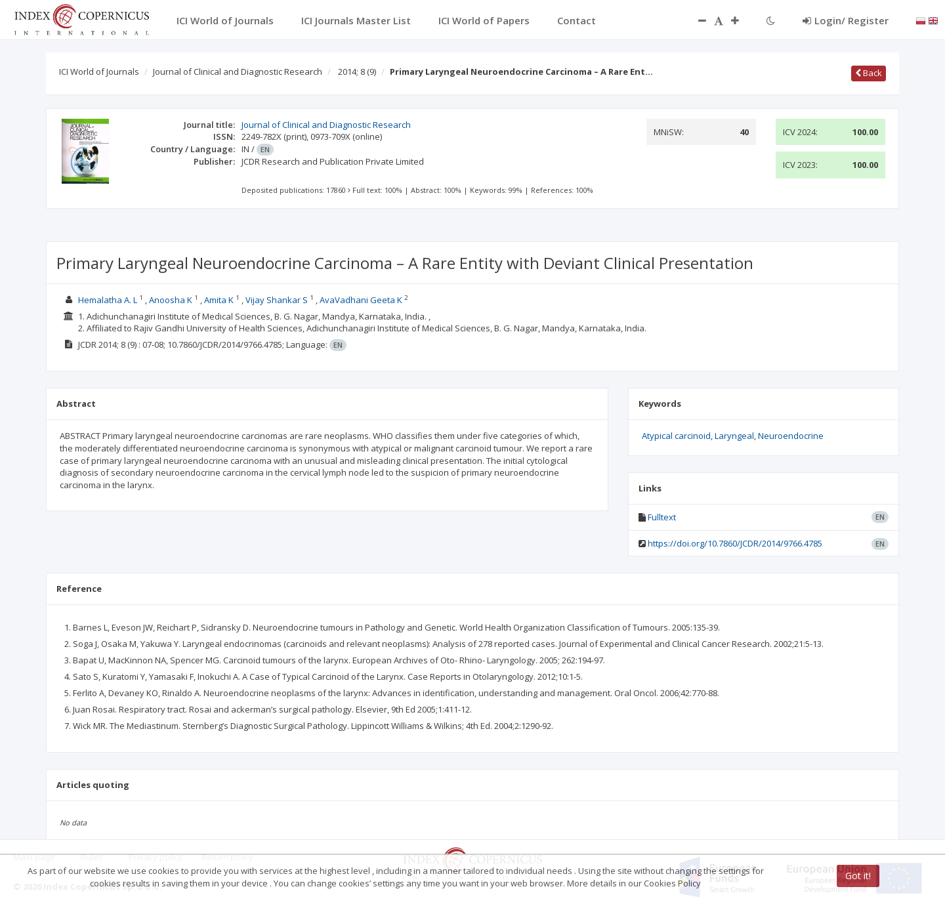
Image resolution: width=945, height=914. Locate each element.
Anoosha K (170, 300)
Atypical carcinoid (676, 436)
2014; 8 (357, 71)
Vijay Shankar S (276, 300)
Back (868, 73)
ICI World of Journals (99, 71)
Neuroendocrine (791, 436)
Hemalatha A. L (107, 300)
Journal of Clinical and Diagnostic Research (237, 71)
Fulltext (662, 517)
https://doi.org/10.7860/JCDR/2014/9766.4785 (735, 543)
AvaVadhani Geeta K (361, 300)
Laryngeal (734, 436)
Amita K (219, 300)
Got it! (858, 875)
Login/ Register (846, 20)
